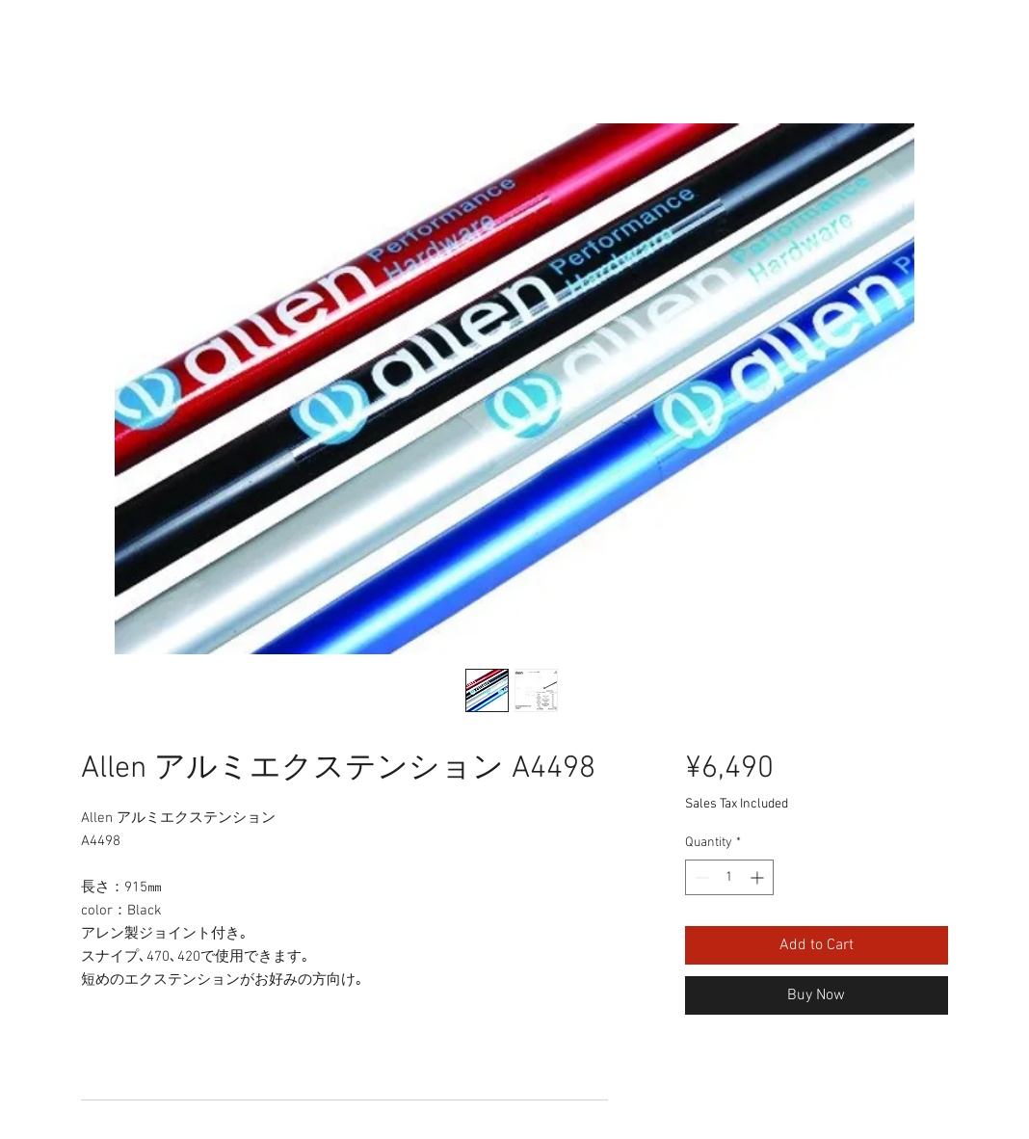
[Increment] (759, 877)
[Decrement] (700, 877)
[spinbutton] (729, 877)
